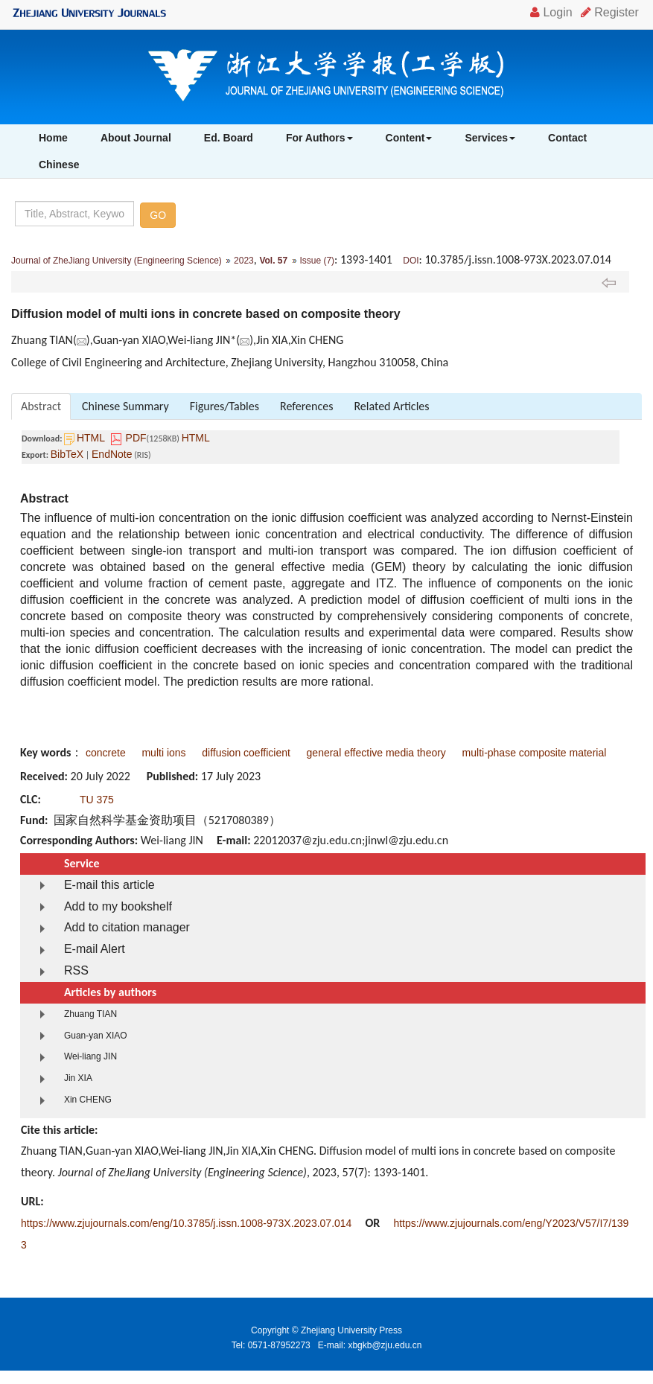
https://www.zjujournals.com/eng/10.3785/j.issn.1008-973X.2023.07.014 (186, 1223)
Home (53, 138)
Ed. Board (228, 138)
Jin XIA (78, 1078)
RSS (76, 970)
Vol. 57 (273, 260)
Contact (567, 138)
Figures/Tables (224, 406)
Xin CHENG (88, 1099)
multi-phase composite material (534, 753)
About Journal (136, 138)
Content (409, 138)
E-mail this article (109, 884)
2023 (244, 260)
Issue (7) (316, 260)
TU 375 (97, 800)
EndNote (112, 454)
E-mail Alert (94, 949)
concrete (106, 753)
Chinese (59, 164)
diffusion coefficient (246, 753)
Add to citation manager (127, 927)
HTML (91, 438)
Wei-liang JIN (90, 1056)
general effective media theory (376, 753)
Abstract (41, 406)
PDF (136, 438)
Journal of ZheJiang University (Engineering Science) (116, 260)
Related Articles (391, 406)
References (306, 406)
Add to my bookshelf (118, 906)
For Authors (319, 138)
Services (490, 138)
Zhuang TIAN (90, 1014)
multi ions (163, 753)
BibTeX (67, 454)
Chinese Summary (125, 406)
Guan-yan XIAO (95, 1035)
